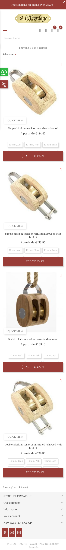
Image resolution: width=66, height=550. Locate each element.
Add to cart (33, 156)
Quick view (15, 120)
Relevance (8, 54)
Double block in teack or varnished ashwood (33, 339)
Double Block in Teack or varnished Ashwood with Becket (33, 446)
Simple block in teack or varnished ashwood (33, 128)
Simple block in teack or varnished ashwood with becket (33, 235)
